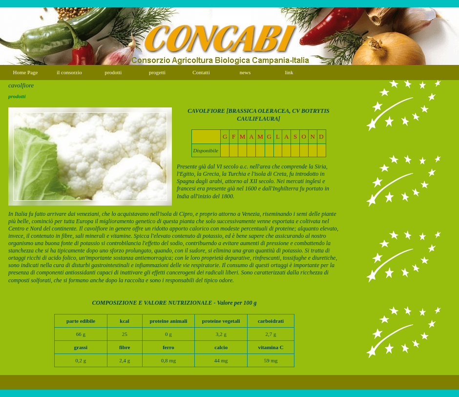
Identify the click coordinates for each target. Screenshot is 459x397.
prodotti (113, 72)
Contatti (200, 72)
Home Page (25, 72)
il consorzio (69, 72)
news (245, 72)
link (289, 72)
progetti (157, 72)
